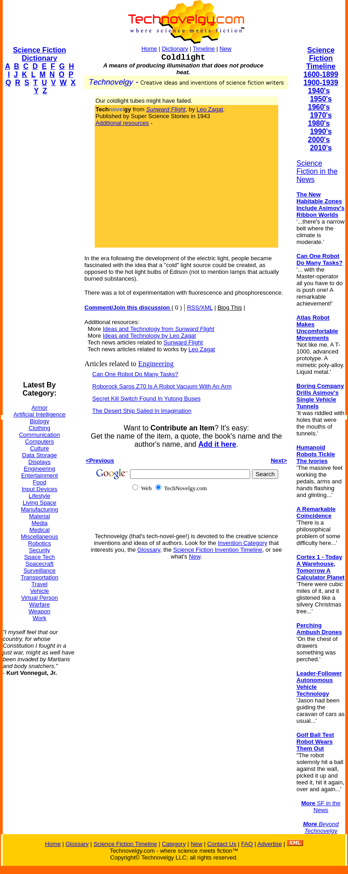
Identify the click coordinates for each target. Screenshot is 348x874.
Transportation (39, 577)
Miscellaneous (39, 536)
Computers (39, 441)
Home (149, 48)
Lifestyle (39, 495)
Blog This (230, 307)
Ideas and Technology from (158, 328)
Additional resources (122, 122)
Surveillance (40, 570)
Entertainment (39, 475)
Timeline (204, 48)
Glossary (148, 549)
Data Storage (39, 455)
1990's (321, 131)
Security (39, 550)
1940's (319, 91)
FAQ (247, 844)
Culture (39, 448)
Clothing (39, 428)
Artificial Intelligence (40, 414)
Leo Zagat (210, 109)
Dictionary (175, 48)
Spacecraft (39, 563)
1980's (319, 123)
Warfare (39, 604)
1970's (321, 115)
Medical (39, 529)
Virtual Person (39, 597)
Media (39, 523)
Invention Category (242, 543)
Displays (40, 461)
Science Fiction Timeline (321, 58)
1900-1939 (321, 82)
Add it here (217, 444)
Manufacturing (39, 509)
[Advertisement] (39, 238)
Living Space (39, 502)
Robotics (39, 543)
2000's (319, 139)
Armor (39, 407)
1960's (319, 107)
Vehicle (39, 590)
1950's (321, 99)
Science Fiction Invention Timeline (217, 549)
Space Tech (39, 557)
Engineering (39, 468)
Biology (39, 421)
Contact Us (221, 844)
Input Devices (40, 489)
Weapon (39, 611)
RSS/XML (200, 307)
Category (174, 844)
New (226, 48)
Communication (39, 434)
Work (39, 618)
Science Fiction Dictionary (39, 54)
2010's (321, 148)
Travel (39, 584)
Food (39, 482)
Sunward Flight (183, 342)
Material (39, 516)
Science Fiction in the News (317, 171)
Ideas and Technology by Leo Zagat (149, 335)
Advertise (269, 844)
